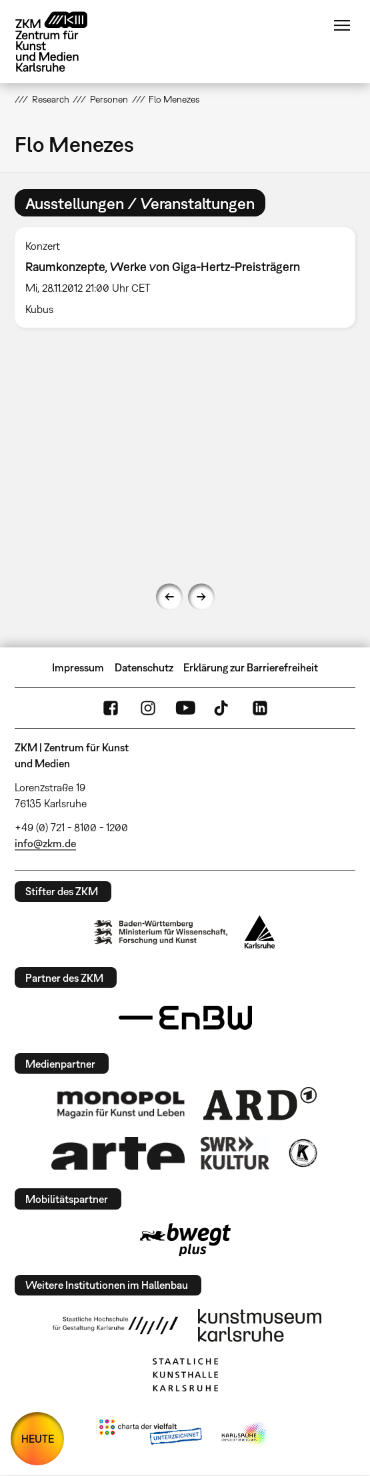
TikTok (222, 708)
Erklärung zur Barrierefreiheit (250, 667)
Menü (342, 25)
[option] (185, 277)
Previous (169, 596)
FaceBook (110, 708)
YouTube (185, 708)
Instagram (148, 708)
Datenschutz (144, 667)
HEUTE (37, 1439)
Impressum (78, 667)
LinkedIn (260, 708)
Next (201, 596)
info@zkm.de (45, 843)
